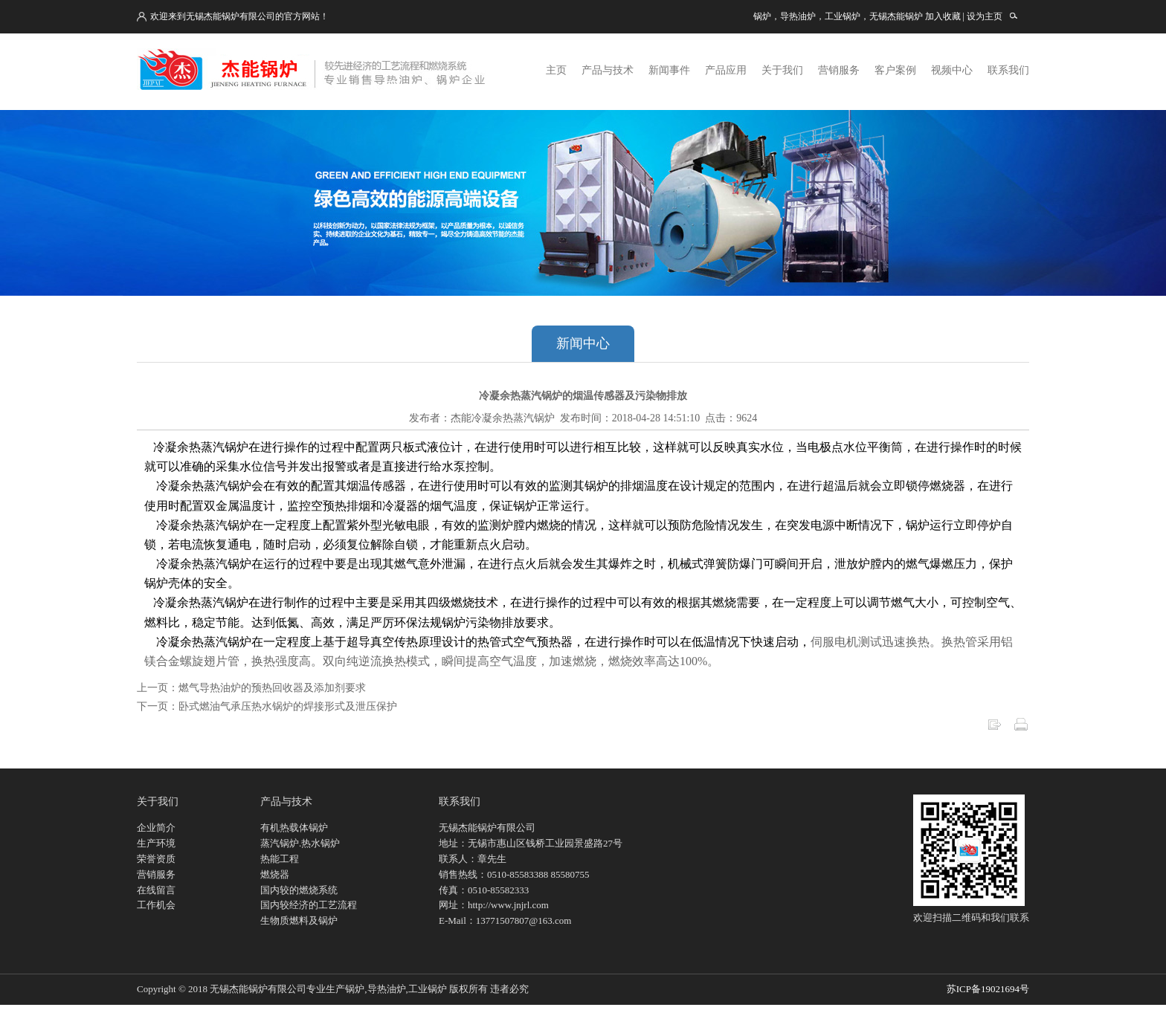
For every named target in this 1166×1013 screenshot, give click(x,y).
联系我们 (1008, 70)
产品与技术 (608, 70)
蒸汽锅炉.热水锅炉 (300, 843)
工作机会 (156, 904)
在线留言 (156, 890)
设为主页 (984, 16)
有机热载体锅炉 (294, 827)
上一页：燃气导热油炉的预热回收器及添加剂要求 (251, 687)
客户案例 (895, 70)
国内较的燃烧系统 (299, 890)
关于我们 (782, 70)
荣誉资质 (156, 858)
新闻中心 (583, 343)
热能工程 (279, 858)
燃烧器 (274, 874)
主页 (556, 70)
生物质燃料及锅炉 (299, 920)
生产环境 (156, 843)
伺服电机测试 (846, 641)
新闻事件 (669, 70)
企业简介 (156, 827)
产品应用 (726, 70)
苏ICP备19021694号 (988, 988)
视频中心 (952, 70)
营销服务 (839, 70)
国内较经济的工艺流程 (308, 904)
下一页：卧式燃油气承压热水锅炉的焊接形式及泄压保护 (267, 706)
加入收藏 (943, 16)
